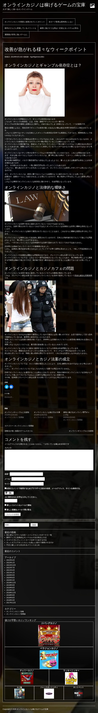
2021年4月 (10, 570)
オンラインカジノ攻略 (15, 611)
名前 (7, 474)
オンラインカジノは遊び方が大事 (47, 412)
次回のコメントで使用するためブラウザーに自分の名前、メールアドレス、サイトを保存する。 (44, 488)
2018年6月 (10, 598)
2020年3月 (10, 580)
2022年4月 (10, 560)
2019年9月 (10, 585)
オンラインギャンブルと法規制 (17, 412)
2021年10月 (11, 565)
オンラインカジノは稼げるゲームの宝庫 (44, 4)
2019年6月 (10, 588)
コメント (8, 448)
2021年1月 (10, 573)
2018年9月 (10, 595)
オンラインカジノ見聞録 (24, 426)
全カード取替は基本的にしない (61, 22)
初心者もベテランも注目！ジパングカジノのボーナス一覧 (29, 535)
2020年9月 (10, 575)
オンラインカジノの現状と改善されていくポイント (25, 22)
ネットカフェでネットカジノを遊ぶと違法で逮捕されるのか (30, 542)
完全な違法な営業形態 (83, 275)
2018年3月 (10, 600)
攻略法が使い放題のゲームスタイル (19, 431)
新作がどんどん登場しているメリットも (20, 28)
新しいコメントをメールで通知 (19, 505)
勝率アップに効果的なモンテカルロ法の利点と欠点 (26, 537)
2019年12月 (11, 583)
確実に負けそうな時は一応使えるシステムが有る (59, 28)
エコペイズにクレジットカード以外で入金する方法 (26, 540)
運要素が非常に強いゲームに (16, 35)
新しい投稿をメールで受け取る (19, 510)
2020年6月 (10, 578)
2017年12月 (11, 603)
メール (8, 479)
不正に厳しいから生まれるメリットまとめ (23, 545)
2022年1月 (10, 563)
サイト (7, 484)
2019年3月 (10, 590)
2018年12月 (11, 593)
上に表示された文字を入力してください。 (21, 497)
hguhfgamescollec (37, 57)
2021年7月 (10, 568)
